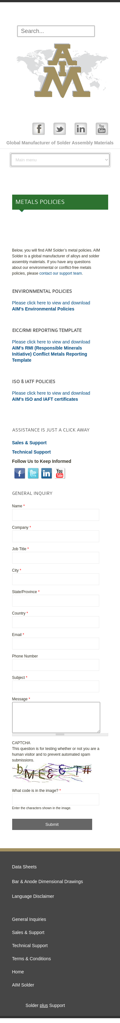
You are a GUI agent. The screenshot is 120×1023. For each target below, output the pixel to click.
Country (20, 613)
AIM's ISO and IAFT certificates (45, 399)
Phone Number (25, 656)
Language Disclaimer (33, 901)
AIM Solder (23, 989)
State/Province (26, 592)
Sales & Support (28, 937)
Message (21, 699)
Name (18, 506)
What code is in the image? (36, 795)
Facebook (38, 128)
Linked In (81, 128)
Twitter (59, 128)
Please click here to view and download (51, 393)
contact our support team (60, 273)
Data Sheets (24, 871)
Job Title (20, 549)
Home (18, 976)
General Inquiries (29, 924)
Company (21, 527)
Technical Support (30, 950)
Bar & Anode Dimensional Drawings (47, 886)
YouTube (102, 128)
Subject (20, 677)
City (16, 570)
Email (18, 634)
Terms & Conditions (31, 963)
